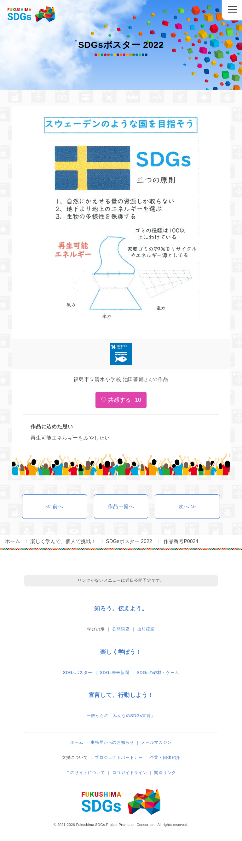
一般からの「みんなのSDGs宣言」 (121, 715)
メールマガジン (156, 742)
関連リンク (165, 772)
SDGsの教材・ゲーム (158, 672)
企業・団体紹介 (165, 757)
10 (138, 400)
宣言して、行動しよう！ (121, 695)
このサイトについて (85, 772)
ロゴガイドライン (129, 772)
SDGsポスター (77, 672)
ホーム (76, 742)
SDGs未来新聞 (114, 672)
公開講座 (121, 629)
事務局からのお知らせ (112, 742)
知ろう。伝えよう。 (120, 608)
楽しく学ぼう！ (121, 652)
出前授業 (146, 629)
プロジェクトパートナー (119, 757)
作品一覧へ (121, 506)
